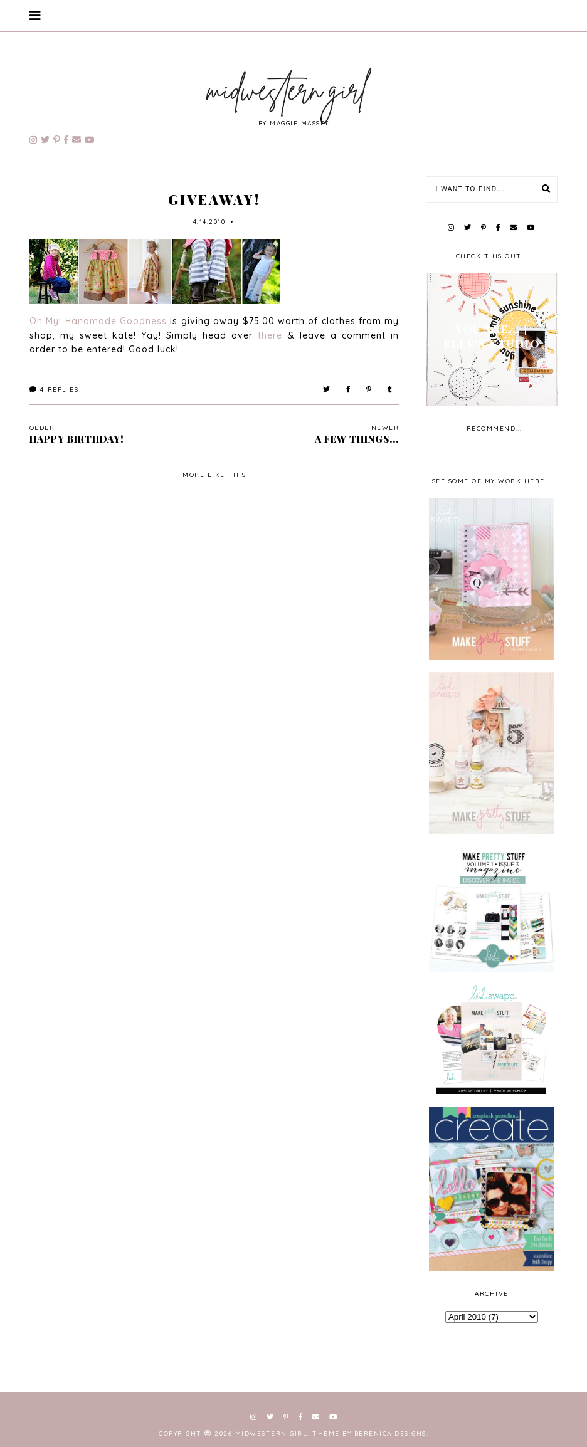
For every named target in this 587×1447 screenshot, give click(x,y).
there (272, 335)
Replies (54, 390)
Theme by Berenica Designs (369, 1433)
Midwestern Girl (271, 1433)
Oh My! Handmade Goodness (98, 321)
